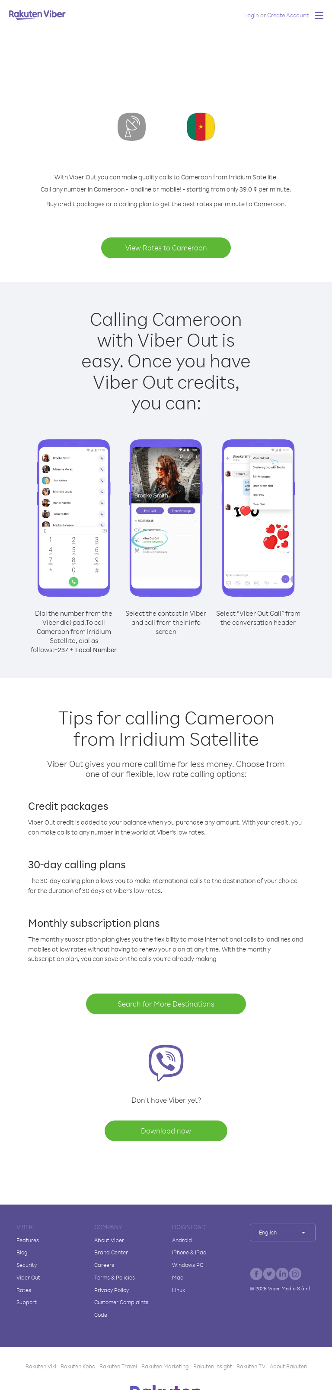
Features (27, 1240)
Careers (104, 1264)
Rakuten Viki (41, 1366)
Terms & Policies (114, 1277)
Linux (178, 1289)
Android (182, 1240)
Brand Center (111, 1252)
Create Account (288, 15)
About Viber (109, 1240)
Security (26, 1264)
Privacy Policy (111, 1289)
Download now (166, 1130)
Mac (177, 1277)
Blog (22, 1252)
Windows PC (187, 1264)
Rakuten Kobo (78, 1366)
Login (251, 15)
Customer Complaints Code (121, 1308)
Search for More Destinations (166, 1003)
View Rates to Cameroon (166, 247)
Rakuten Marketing (165, 1366)
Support (26, 1302)
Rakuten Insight (212, 1366)
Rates (23, 1289)
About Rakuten (288, 1366)
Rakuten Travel (118, 1366)
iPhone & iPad (189, 1252)
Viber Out (28, 1277)
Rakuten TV (250, 1366)
